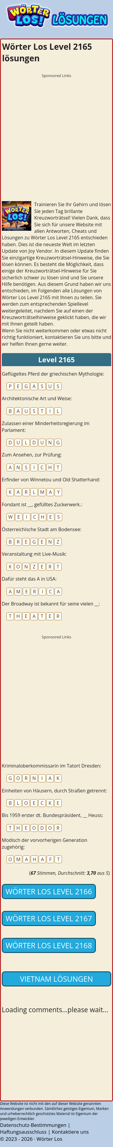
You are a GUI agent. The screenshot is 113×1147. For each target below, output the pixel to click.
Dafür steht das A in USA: (29, 579)
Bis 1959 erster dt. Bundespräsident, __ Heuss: (52, 815)
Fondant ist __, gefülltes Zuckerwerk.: (42, 504)
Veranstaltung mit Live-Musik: (34, 554)
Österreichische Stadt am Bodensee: (41, 529)
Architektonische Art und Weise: (37, 398)
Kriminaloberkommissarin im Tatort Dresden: (51, 765)
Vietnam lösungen (56, 979)
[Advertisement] (56, 137)
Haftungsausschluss (23, 1131)
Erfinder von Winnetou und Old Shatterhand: (51, 479)
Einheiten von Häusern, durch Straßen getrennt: (54, 790)
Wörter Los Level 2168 (49, 945)
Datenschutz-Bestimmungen (33, 1125)
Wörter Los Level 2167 (49, 918)
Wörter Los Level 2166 (49, 891)
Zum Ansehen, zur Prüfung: (32, 454)
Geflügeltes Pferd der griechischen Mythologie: (53, 374)
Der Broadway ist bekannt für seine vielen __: (51, 603)
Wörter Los (49, 1138)
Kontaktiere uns (70, 1131)
